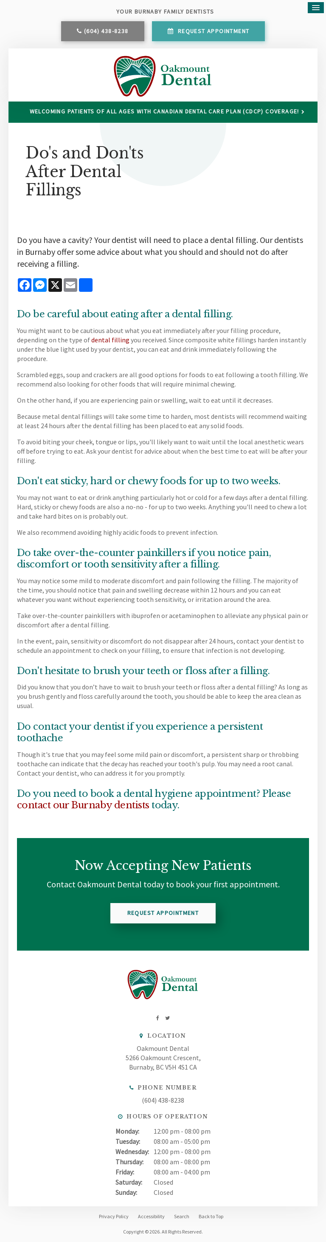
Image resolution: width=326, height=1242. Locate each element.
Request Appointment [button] (212, 31)
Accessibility (151, 1216)
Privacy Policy (114, 1216)
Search (181, 1216)
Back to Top (211, 1216)
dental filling (110, 340)
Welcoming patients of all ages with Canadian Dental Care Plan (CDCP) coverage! (164, 111)
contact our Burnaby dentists (83, 805)
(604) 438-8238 (106, 31)
